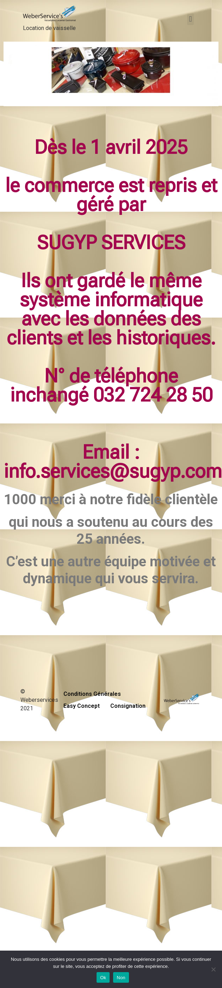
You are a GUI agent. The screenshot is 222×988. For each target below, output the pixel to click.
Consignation (128, 706)
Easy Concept (81, 706)
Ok (103, 977)
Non (121, 977)
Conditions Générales (92, 694)
